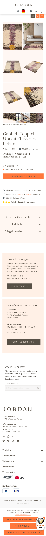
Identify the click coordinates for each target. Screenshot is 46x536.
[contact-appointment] (33, 16)
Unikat (7, 153)
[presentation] (23, 398)
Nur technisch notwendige (22, 519)
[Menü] (4, 11)
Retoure (29, 194)
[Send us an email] (3, 436)
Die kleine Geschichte (17, 217)
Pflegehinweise (13, 231)
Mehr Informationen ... (23, 515)
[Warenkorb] (41, 11)
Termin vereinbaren (22, 342)
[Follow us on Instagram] (13, 443)
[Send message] (38, 387)
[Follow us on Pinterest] (3, 443)
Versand (20, 194)
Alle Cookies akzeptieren (22, 532)
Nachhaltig (21, 153)
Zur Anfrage (18, 286)
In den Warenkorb (22, 176)
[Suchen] (18, 11)
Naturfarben (10, 156)
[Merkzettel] (35, 11)
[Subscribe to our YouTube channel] (18, 443)
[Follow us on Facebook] (8, 443)
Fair (24, 156)
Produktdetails (13, 224)
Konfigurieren (22, 526)
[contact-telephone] (37, 16)
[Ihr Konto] (31, 11)
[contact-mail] (42, 16)
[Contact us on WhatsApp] (8, 436)
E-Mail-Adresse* (12, 384)
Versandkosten (23, 503)
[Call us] (13, 436)
